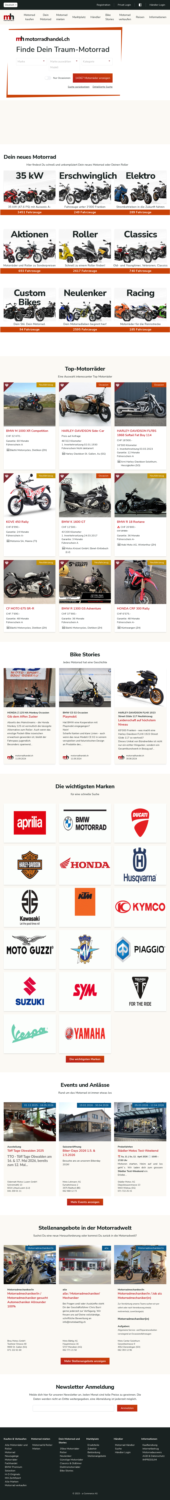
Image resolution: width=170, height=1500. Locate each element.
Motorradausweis (152, 1452)
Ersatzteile (93, 1445)
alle (65, 1289)
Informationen (157, 17)
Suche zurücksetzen (79, 87)
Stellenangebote (97, 1456)
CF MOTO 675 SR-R (20, 608)
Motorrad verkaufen (125, 17)
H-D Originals (12, 1474)
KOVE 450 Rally (17, 522)
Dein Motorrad (45, 17)
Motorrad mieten (62, 17)
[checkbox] (48, 78)
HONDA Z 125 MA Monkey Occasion (28, 712)
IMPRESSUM (150, 1459)
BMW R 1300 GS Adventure (81, 608)
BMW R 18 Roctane (131, 522)
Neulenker (65, 1456)
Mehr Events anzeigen (85, 1202)
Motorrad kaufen (29, 17)
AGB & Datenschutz (154, 1456)
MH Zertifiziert (13, 1478)
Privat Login (124, 5)
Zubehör (92, 1448)
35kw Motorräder (69, 1448)
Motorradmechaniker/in (20, 1289)
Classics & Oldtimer (71, 1463)
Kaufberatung (150, 1445)
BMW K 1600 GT (73, 522)
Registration (103, 5)
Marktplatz (79, 17)
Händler (95, 17)
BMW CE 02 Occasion (75, 712)
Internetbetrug (151, 1448)
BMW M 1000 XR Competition (27, 431)
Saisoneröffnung (72, 1146)
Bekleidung (94, 1452)
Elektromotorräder (70, 1467)
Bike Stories (109, 17)
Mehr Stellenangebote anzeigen (85, 1361)
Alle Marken (11, 1481)
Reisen (140, 17)
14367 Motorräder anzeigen (92, 78)
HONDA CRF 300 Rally (133, 608)
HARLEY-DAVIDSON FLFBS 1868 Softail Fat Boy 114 (136, 433)
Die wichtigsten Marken (85, 1059)
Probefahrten (125, 1146)
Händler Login (157, 5)
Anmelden (127, 1408)
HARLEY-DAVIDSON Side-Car (83, 431)
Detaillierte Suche (103, 87)
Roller (63, 1452)
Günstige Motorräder (71, 1459)
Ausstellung (14, 1146)
